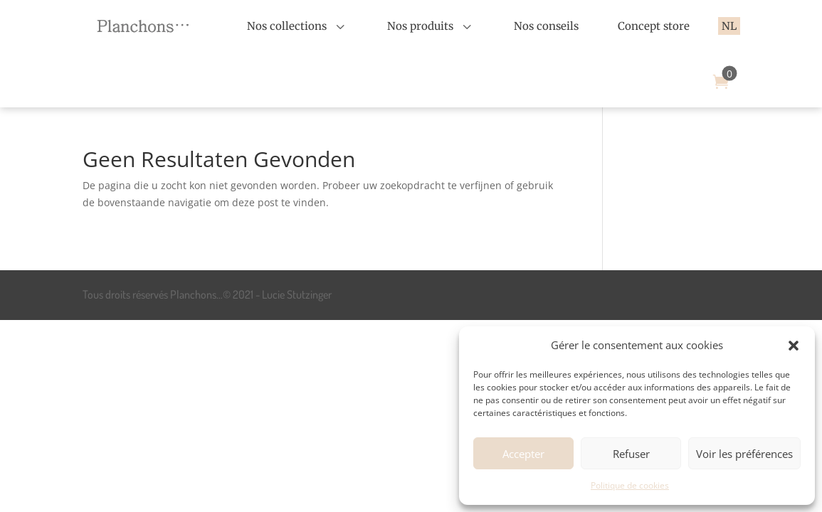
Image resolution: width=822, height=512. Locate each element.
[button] (793, 345)
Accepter (523, 454)
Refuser (631, 454)
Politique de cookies (630, 485)
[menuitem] (297, 26)
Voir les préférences (744, 454)
